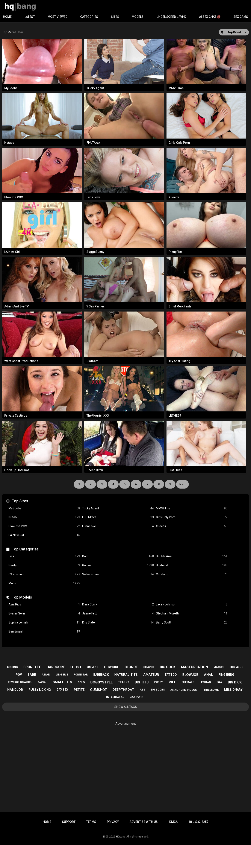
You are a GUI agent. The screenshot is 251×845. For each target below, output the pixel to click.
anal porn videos (183, 689)
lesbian (205, 682)
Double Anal (191, 556)
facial (42, 682)
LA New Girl (44, 535)
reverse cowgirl (20, 682)
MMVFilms (191, 508)
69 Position (44, 574)
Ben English (44, 631)
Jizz (44, 556)
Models (138, 16)
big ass (236, 667)
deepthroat (123, 690)
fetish (75, 667)
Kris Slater (118, 622)
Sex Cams (240, 16)
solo (81, 682)
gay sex (62, 689)
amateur (151, 675)
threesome (210, 689)
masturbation (194, 667)
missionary (233, 689)
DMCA (173, 822)
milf (172, 682)
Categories (89, 16)
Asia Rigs (44, 604)
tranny (123, 682)
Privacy (113, 822)
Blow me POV (44, 526)
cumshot (98, 690)
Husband (191, 565)
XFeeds (191, 526)
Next (182, 484)
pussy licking (40, 689)
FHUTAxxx (118, 517)
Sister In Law (118, 574)
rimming (92, 667)
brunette (32, 667)
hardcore (56, 667)
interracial (115, 696)
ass (142, 689)
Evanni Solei (44, 613)
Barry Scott (191, 622)
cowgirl (111, 667)
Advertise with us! (144, 822)
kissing (12, 667)
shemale (187, 682)
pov (19, 674)
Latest (29, 16)
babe (31, 675)
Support (69, 822)
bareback (101, 674)
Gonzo (118, 565)
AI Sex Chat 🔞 (210, 16)
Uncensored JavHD (171, 16)
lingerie (62, 674)
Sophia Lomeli (44, 622)
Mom (44, 583)
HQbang (120, 836)
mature (218, 667)
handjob (15, 690)
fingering (226, 674)
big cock (167, 667)
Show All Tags (125, 707)
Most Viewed (57, 16)
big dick (235, 682)
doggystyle (101, 682)
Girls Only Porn (191, 517)
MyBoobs (44, 508)
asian (46, 674)
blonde (131, 667)
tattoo (171, 674)
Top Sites (20, 501)
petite (79, 689)
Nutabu (44, 517)
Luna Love (118, 526)
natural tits (126, 675)
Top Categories (25, 549)
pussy (158, 682)
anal (208, 675)
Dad (118, 556)
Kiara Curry (118, 604)
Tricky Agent (118, 508)
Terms (91, 822)
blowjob (190, 675)
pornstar (81, 674)
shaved (148, 667)
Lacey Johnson (191, 604)
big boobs (158, 689)
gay (219, 682)
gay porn (137, 696)
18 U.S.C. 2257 (198, 822)
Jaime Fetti (118, 613)
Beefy (44, 565)
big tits (142, 682)
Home (7, 16)
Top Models (22, 597)
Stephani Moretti (191, 613)
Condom (191, 574)
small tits (62, 682)
